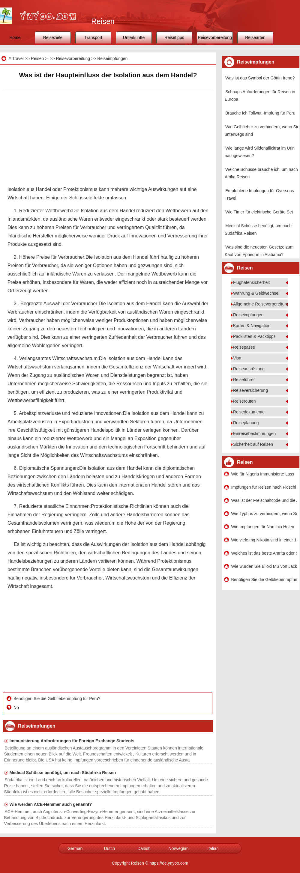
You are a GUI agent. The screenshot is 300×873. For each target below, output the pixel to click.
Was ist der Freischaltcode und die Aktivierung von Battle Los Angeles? (264, 500)
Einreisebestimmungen (254, 433)
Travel (17, 58)
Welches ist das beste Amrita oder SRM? (264, 553)
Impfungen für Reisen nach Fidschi (263, 487)
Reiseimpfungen (112, 58)
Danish (144, 848)
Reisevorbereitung (215, 37)
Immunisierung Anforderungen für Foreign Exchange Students (72, 740)
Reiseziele (53, 37)
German (75, 848)
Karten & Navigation (252, 325)
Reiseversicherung (250, 390)
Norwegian (179, 848)
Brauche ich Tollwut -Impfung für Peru (260, 113)
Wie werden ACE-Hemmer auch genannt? (51, 804)
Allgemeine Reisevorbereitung (261, 304)
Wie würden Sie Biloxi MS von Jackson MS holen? (264, 566)
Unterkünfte (134, 37)
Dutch (109, 848)
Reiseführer (244, 379)
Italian (212, 848)
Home (14, 37)
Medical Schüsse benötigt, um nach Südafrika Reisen (63, 772)
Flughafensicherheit (251, 282)
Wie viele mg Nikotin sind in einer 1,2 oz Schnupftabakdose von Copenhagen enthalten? (264, 540)
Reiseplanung (246, 422)
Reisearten (255, 37)
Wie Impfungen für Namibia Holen (262, 526)
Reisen (37, 58)
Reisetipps (174, 37)
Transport (93, 37)
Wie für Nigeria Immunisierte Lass (262, 474)
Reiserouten (244, 401)
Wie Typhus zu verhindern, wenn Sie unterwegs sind (264, 513)
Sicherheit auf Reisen (253, 444)
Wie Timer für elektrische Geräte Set (259, 212)
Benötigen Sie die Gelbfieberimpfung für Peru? (57, 698)
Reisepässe (244, 347)
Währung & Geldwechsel (256, 293)
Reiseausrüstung (249, 368)
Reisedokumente (249, 412)
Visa (237, 358)
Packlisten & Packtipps (254, 336)
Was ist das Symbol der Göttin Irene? (260, 78)
